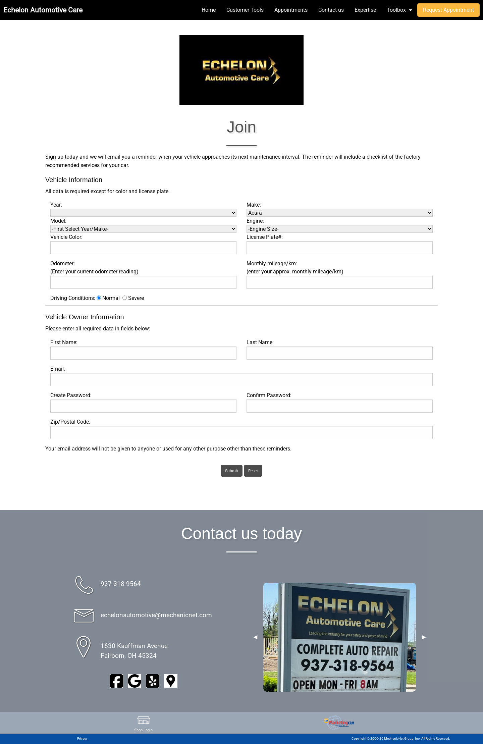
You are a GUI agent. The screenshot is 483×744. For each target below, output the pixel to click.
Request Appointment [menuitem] (448, 10)
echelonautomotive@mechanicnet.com (156, 615)
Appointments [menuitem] (291, 10)
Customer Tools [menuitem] (245, 10)
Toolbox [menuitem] (396, 10)
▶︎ (424, 637)
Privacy (82, 738)
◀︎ (255, 637)
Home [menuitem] (209, 10)
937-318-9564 (121, 584)
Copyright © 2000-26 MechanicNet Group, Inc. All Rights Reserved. (401, 738)
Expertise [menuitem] (365, 10)
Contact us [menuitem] (331, 10)
